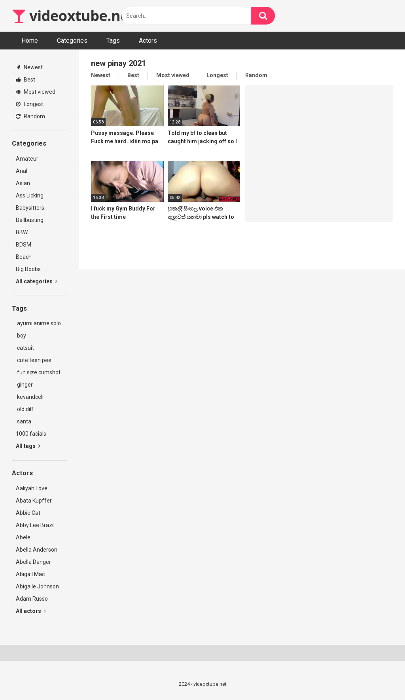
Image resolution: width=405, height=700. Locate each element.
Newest (30, 67)
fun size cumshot (38, 372)
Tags (113, 40)
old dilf (25, 409)
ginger (24, 384)
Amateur (27, 159)
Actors (148, 40)
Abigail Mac (30, 574)
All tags (28, 446)
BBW (22, 232)
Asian (23, 183)
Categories (72, 40)
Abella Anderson (36, 549)
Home (29, 40)
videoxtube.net (73, 15)
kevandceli (30, 397)
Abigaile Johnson (37, 586)
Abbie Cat (28, 513)
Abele (23, 537)
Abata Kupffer (34, 500)
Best (25, 79)
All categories (36, 281)
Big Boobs (28, 269)
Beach (24, 257)
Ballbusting (30, 220)
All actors (31, 611)
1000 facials (31, 434)
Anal (21, 171)
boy (21, 335)
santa (23, 421)
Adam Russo (32, 599)
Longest (30, 104)
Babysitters (30, 208)
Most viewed (35, 92)
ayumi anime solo (38, 323)
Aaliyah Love (31, 488)
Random (30, 116)
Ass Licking (30, 195)
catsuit (25, 348)
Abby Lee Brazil (35, 525)
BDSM (23, 244)
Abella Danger (33, 562)
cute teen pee (33, 360)
